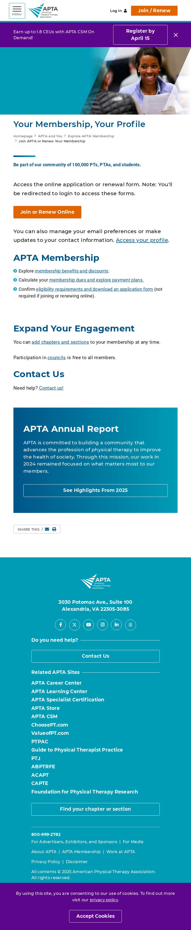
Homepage (23, 136)
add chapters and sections (60, 342)
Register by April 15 (140, 34)
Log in (118, 10)
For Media (133, 841)
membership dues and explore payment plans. (96, 280)
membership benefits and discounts (71, 271)
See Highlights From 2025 (95, 490)
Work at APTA (120, 851)
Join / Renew (154, 10)
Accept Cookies (95, 916)
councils (57, 357)
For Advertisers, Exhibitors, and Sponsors (74, 841)
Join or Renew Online (47, 212)
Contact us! (51, 388)
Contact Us (95, 656)
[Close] (176, 35)
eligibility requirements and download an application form (94, 289)
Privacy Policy (45, 861)
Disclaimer (77, 861)
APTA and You (50, 136)
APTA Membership (81, 851)
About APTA (43, 851)
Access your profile (142, 240)
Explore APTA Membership (91, 136)
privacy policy (104, 900)
